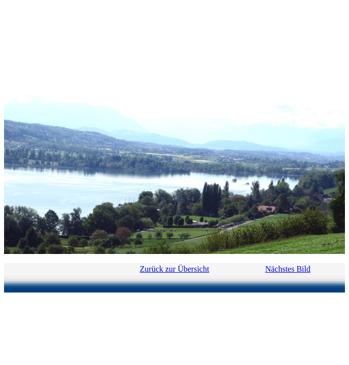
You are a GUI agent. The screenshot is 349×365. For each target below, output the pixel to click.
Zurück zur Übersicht (175, 269)
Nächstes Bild (287, 269)
